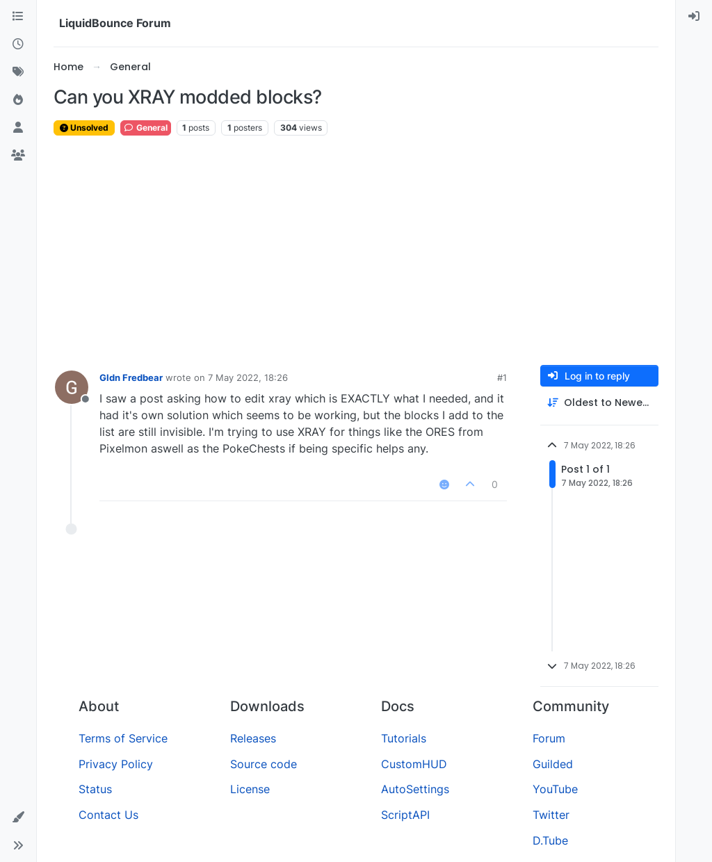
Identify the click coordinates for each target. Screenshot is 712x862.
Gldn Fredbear (131, 377)
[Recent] (18, 44)
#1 (502, 377)
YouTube (555, 789)
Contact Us (108, 815)
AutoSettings (415, 789)
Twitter (551, 815)
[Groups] (18, 156)
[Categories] (18, 17)
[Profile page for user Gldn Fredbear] (71, 387)
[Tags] (18, 72)
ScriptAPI (405, 815)
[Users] (18, 128)
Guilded (553, 764)
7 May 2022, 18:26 (248, 377)
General (146, 127)
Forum (549, 738)
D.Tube (550, 840)
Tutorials (403, 738)
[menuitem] (693, 17)
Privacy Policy (116, 764)
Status (95, 789)
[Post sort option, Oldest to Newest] (599, 403)
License (250, 789)
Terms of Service (123, 738)
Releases (253, 738)
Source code (263, 764)
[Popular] (18, 100)
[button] (18, 817)
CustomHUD (414, 764)
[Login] (693, 17)
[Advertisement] (356, 251)
